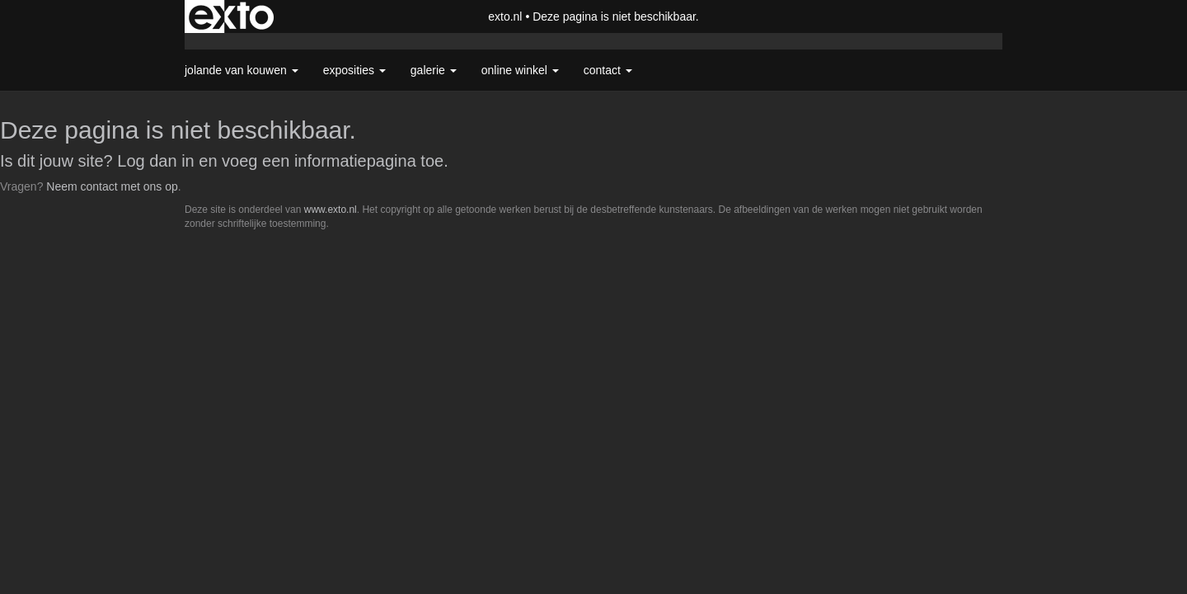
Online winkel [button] (520, 70)
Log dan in (155, 161)
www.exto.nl (330, 209)
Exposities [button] (354, 70)
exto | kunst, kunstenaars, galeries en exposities (231, 16)
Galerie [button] (434, 70)
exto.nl (505, 16)
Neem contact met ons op (112, 186)
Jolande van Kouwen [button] (241, 70)
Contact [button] (608, 70)
